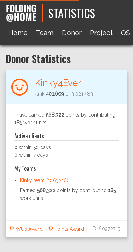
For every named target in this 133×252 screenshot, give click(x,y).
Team (45, 32)
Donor (72, 32)
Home (18, 32)
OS (125, 32)
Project (101, 32)
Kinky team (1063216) (44, 180)
